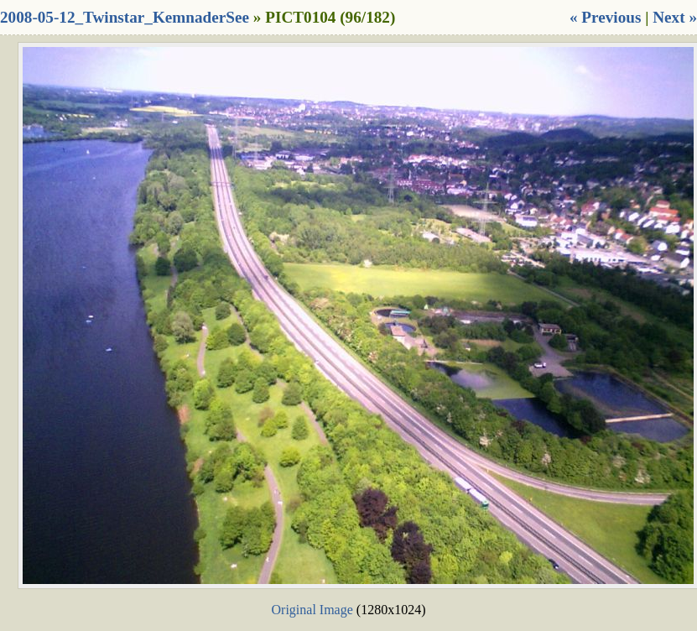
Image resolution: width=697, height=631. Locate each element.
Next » (675, 17)
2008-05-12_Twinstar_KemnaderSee (124, 17)
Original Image (312, 609)
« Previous (605, 17)
